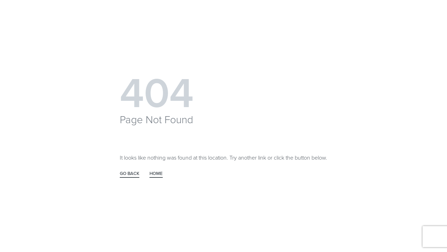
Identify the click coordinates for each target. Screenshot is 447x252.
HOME (156, 174)
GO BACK (129, 174)
